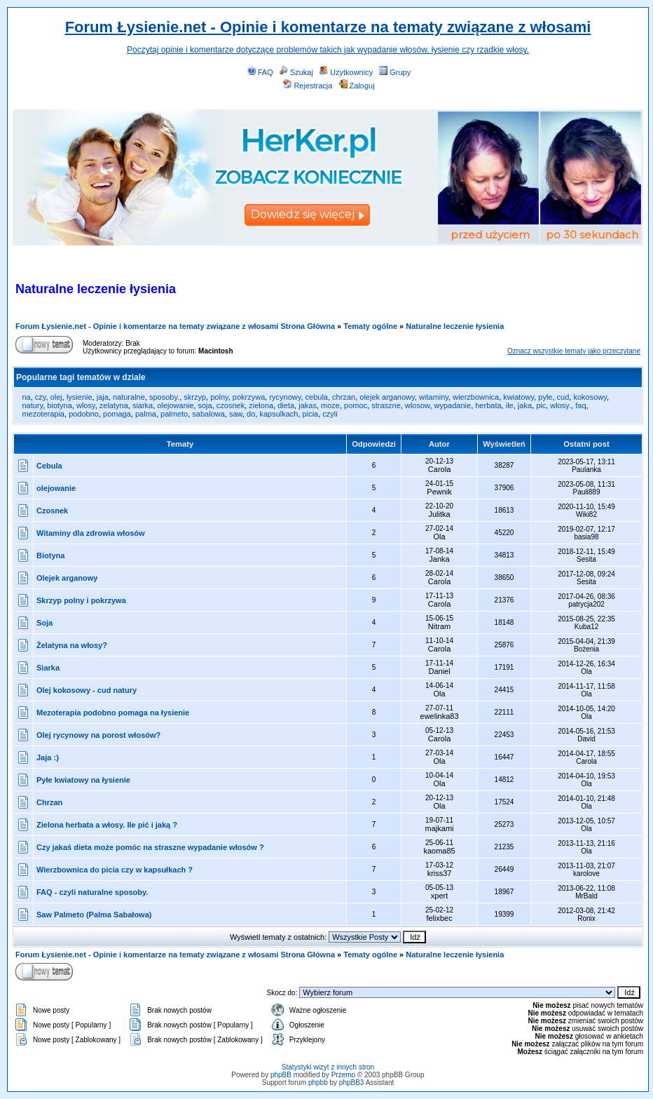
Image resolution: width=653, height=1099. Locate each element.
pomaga (117, 414)
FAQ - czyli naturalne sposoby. (92, 892)
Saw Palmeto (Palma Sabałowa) (93, 914)
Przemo (343, 1075)
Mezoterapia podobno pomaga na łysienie (112, 712)
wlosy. (560, 405)
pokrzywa (249, 397)
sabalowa (208, 414)
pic (541, 405)
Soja (44, 623)
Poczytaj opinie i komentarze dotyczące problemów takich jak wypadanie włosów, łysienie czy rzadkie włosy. (328, 50)
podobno (84, 414)
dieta (285, 405)
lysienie (79, 397)
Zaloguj (357, 85)
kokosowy (589, 397)
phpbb (318, 1082)
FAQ (260, 72)
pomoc (355, 405)
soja (205, 405)
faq (580, 405)
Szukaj (296, 72)
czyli (329, 414)
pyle (545, 397)
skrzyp (195, 397)
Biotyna (50, 555)
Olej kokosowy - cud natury (86, 690)
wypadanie (453, 405)
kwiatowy (518, 397)
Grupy (395, 72)
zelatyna (113, 405)
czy (40, 397)
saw (235, 414)
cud (563, 397)
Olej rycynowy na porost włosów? (98, 735)
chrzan (343, 397)
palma (145, 414)
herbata (488, 405)
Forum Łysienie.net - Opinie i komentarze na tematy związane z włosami (328, 27)
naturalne (129, 397)
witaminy (433, 397)
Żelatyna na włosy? (71, 645)
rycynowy (285, 397)
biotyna (59, 405)
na (26, 397)
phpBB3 (351, 1082)
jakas (307, 405)
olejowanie (175, 405)
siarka (142, 405)
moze (330, 405)
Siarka (48, 667)
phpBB (280, 1075)
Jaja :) (47, 757)
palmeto (174, 414)
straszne (386, 405)
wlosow (417, 405)
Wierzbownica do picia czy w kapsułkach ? (114, 869)
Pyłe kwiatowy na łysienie (83, 780)
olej (56, 397)
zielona (261, 405)
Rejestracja (307, 85)
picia (311, 414)
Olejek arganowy (66, 578)
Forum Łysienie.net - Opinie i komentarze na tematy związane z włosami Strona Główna (175, 326)
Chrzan (49, 802)
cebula (316, 397)
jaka (525, 405)
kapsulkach (278, 414)
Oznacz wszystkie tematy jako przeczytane (573, 351)
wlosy (85, 405)
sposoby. (164, 397)
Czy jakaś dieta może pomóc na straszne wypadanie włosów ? (150, 847)
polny (219, 397)
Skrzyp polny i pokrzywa (81, 600)
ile (510, 405)
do (251, 414)
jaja (103, 397)
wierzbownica (476, 397)
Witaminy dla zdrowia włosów (90, 533)
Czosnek (52, 510)
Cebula (49, 465)
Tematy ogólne (370, 326)
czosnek (230, 405)
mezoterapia (43, 414)
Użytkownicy (346, 72)
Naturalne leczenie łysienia (455, 326)
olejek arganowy (387, 397)
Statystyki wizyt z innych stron (328, 1067)
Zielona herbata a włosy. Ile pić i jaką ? (106, 825)
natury (32, 405)
